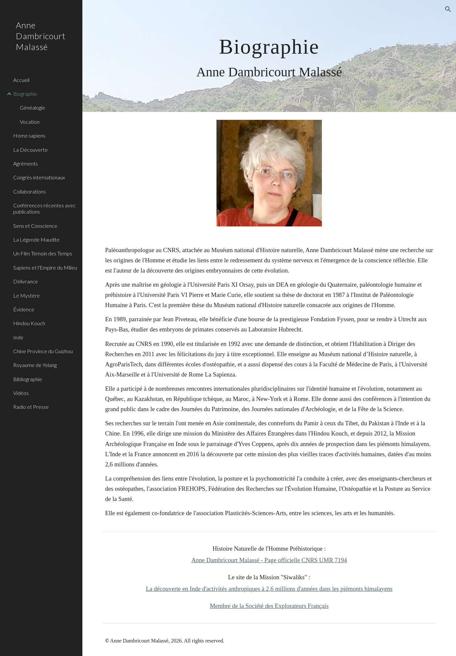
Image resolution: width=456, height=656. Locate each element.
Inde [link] (18, 337)
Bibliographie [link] (27, 379)
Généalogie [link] (32, 107)
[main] (269, 56)
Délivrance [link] (25, 281)
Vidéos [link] (21, 393)
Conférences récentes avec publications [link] (44, 208)
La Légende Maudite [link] (36, 239)
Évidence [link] (23, 309)
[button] (448, 9)
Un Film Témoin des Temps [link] (42, 253)
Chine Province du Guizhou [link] (43, 351)
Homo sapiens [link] (29, 135)
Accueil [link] (21, 80)
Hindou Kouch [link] (29, 323)
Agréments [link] (25, 163)
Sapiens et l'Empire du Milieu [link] (45, 267)
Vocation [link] (30, 121)
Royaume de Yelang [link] (35, 365)
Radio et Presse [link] (31, 407)
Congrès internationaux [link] (39, 177)
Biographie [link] (25, 94)
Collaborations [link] (29, 191)
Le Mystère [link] (26, 295)
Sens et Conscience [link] (35, 226)
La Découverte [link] (30, 149)
